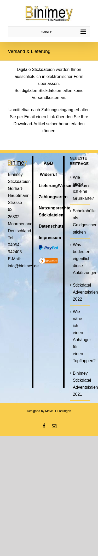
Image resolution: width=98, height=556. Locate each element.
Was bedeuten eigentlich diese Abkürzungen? (80, 258)
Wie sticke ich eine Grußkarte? (80, 188)
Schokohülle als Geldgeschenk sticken (80, 221)
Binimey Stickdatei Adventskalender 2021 (80, 383)
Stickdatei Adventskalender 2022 (80, 292)
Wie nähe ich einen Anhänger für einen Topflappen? (80, 336)
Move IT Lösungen (58, 411)
